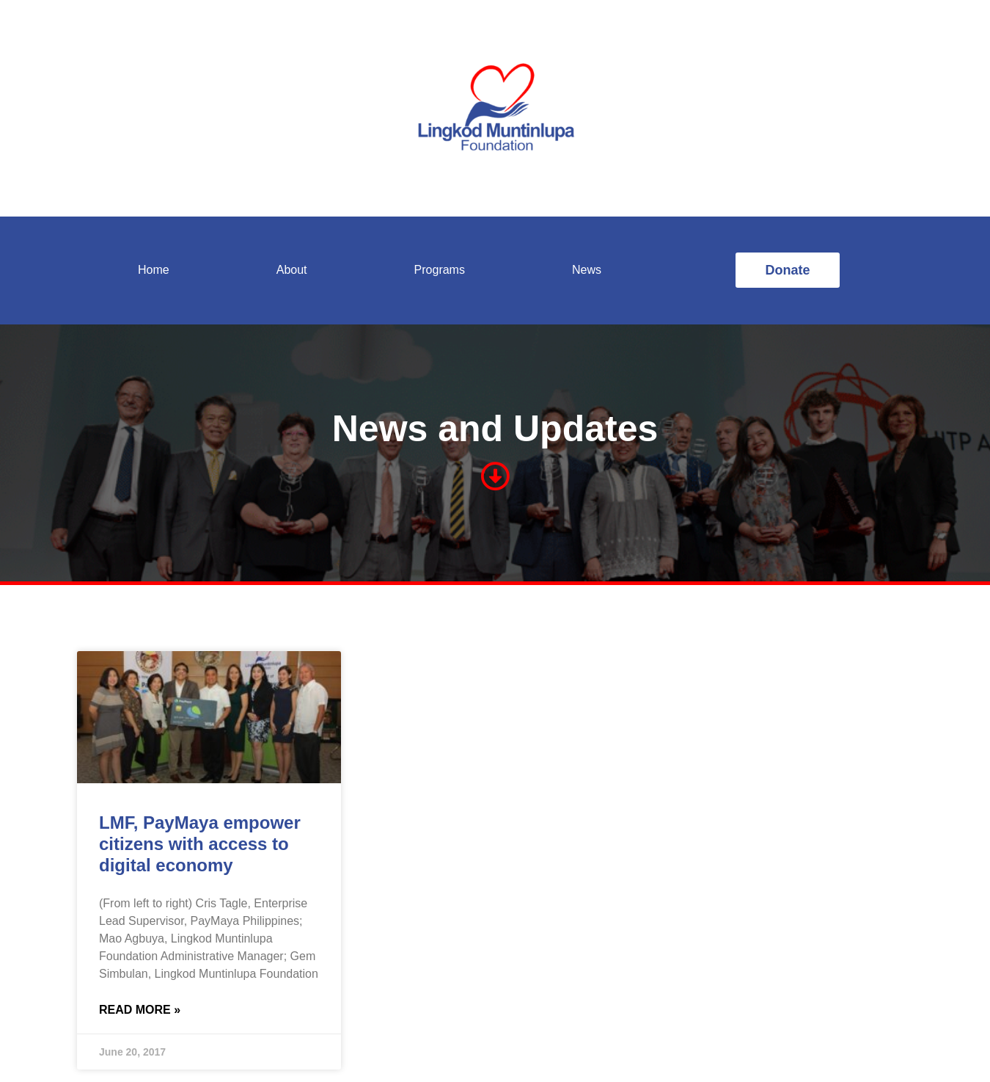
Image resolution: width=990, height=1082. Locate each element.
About (291, 270)
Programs (439, 270)
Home (153, 270)
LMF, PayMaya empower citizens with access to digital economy (200, 844)
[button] (787, 270)
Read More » (139, 1009)
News (586, 270)
